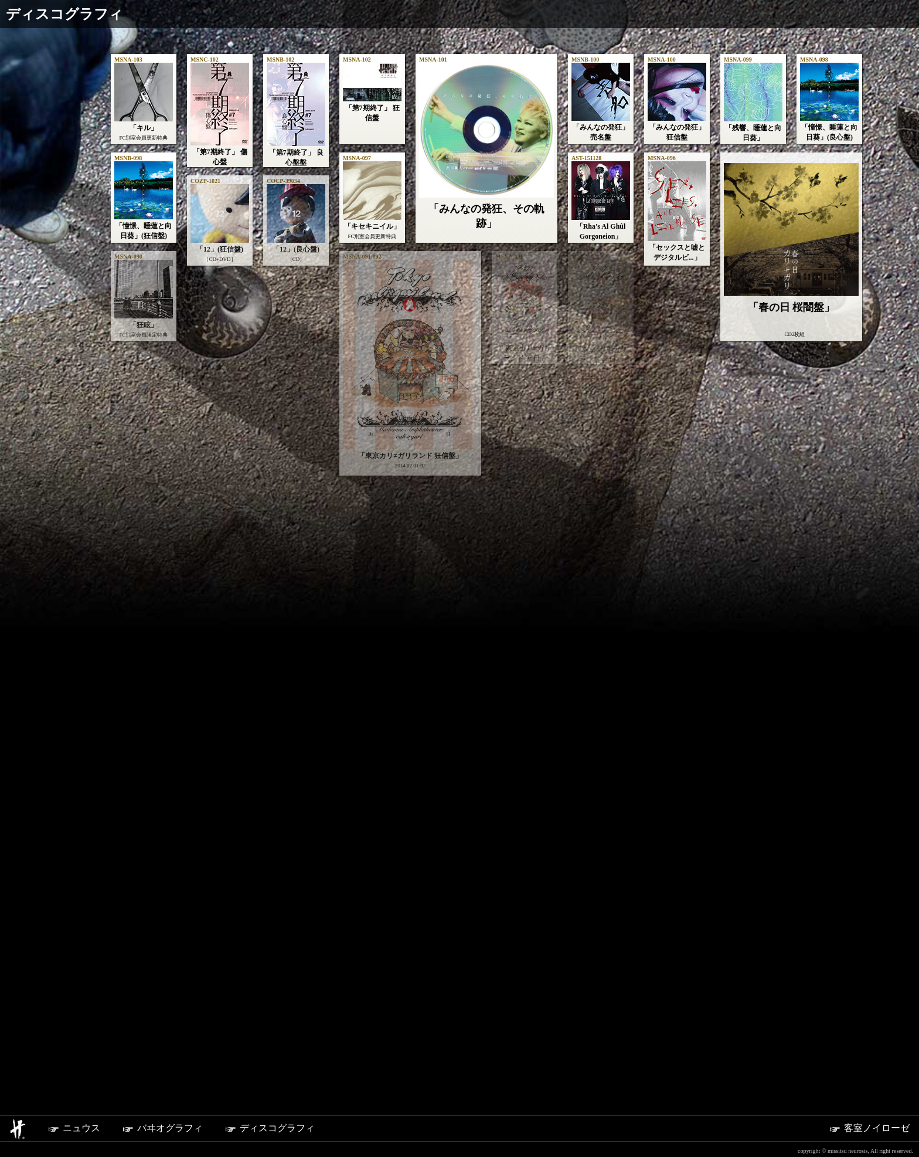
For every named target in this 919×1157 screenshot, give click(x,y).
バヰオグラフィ (158, 1129)
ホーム (16, 1129)
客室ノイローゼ (864, 1129)
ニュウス (69, 1129)
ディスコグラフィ (265, 1129)
